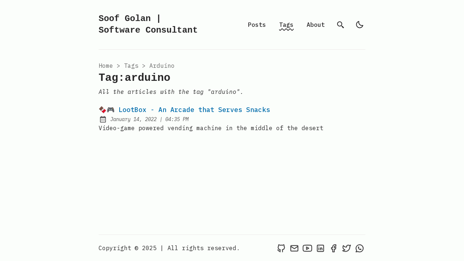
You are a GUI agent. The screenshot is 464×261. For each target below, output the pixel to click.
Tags (286, 24)
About (316, 24)
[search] (341, 24)
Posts (257, 24)
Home (106, 65)
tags (131, 65)
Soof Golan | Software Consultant (148, 24)
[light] (359, 24)
